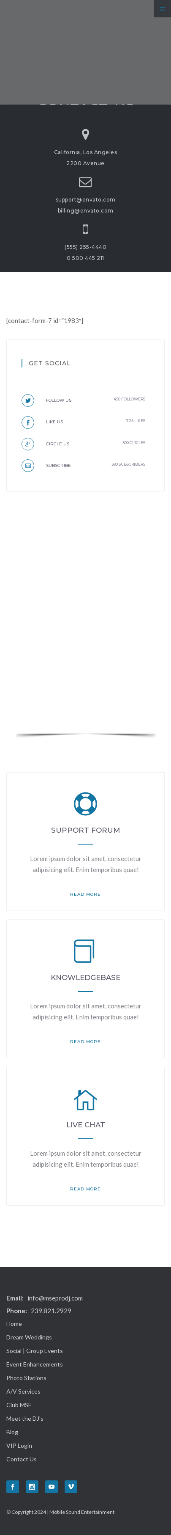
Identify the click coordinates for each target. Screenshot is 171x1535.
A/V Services (23, 1391)
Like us (42, 422)
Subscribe (46, 465)
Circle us (45, 444)
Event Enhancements (34, 1364)
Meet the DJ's (24, 1418)
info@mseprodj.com (55, 1298)
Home (14, 1323)
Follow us (46, 400)
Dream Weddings (29, 1337)
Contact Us (21, 1459)
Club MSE (19, 1404)
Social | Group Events (34, 1350)
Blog (12, 1432)
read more (85, 894)
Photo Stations (26, 1377)
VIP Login (19, 1445)
